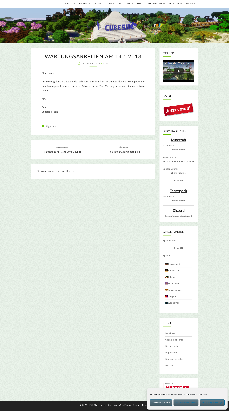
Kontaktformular (174, 358)
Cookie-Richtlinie (174, 339)
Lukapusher (174, 283)
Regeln (98, 3)
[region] (114, 25)
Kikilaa (171, 276)
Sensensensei (175, 289)
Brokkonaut (174, 264)
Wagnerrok (173, 302)
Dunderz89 (173, 270)
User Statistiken (154, 3)
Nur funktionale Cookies (186, 402)
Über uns (83, 3)
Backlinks (170, 333)
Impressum (171, 352)
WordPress (125, 405)
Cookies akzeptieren (161, 402)
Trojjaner (172, 296)
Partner (169, 365)
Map (128, 3)
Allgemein (51, 126)
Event (140, 3)
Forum (109, 3)
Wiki (120, 3)
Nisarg (146, 405)
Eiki (105, 63)
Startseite (68, 3)
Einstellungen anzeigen (212, 402)
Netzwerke (174, 3)
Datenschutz (171, 346)
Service (189, 3)
